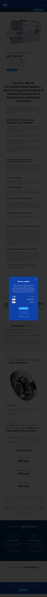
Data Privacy (21, 316)
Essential (31, 296)
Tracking (32, 302)
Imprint (26, 316)
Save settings (23, 312)
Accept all (23, 308)
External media (30, 299)
